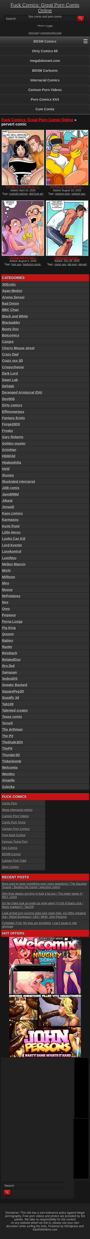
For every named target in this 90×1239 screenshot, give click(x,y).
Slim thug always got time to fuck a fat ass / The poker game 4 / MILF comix (42, 895)
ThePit (7, 748)
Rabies (7, 640)
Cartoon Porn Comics (16, 829)
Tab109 (7, 704)
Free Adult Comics (14, 835)
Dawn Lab (10, 380)
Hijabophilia (11, 462)
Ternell (7, 723)
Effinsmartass (13, 411)
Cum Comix (45, 109)
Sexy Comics (10, 867)
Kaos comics (12, 513)
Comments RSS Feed (50, 33)
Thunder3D (11, 755)
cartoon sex (78, 193)
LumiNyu (9, 558)
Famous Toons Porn (15, 841)
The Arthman (12, 729)
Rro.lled (8, 666)
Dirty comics (12, 405)
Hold (6, 468)
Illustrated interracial (18, 481)
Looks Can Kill (13, 538)
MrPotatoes (11, 596)
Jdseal (7, 500)
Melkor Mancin (13, 564)
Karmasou (10, 519)
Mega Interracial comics (17, 810)
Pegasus (9, 615)
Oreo (6, 608)
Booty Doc (10, 329)
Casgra (7, 341)
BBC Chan (10, 309)
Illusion (8, 475)
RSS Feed (34, 33)
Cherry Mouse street (18, 348)
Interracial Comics (45, 80)
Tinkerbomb (11, 761)
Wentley (8, 774)
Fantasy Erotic (13, 418)
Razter (7, 647)
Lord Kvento (12, 545)
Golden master (14, 443)
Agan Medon (12, 290)
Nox (5, 602)
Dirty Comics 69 (45, 51)
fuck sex (16, 264)
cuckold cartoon (18, 193)
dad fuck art (36, 193)
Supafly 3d (10, 697)
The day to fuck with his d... (23, 187)
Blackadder (11, 322)
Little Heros (11, 532)
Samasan (9, 672)
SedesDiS (10, 678)
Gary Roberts (13, 437)
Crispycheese (13, 367)
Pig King (9, 627)
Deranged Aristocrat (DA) (22, 392)
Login (50, 26)
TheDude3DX (12, 742)
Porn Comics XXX (45, 99)
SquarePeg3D (13, 691)
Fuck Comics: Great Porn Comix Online (45, 7)
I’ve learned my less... (23, 257)
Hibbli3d (8, 456)
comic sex (60, 264)
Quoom (8, 634)
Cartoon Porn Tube (14, 860)
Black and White (15, 316)
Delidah (8, 386)
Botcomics (10, 335)
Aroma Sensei (13, 297)
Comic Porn (9, 803)
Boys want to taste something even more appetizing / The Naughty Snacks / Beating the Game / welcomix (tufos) (44, 885)
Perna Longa (12, 621)
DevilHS (8, 399)
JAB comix (10, 488)
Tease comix (12, 716)
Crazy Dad (10, 354)
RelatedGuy (11, 659)
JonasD (8, 507)
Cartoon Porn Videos (45, 90)
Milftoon (8, 577)
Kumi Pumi (11, 526)
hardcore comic (32, 264)
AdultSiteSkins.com (45, 1229)
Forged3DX (11, 424)
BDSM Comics (45, 41)
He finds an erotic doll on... (67, 187)
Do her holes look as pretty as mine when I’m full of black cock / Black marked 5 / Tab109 (42, 905)
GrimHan (9, 449)
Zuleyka (8, 786)
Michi (6, 570)
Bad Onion (10, 303)
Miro (5, 583)
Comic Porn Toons (14, 822)
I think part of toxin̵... (67, 258)
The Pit (7, 736)
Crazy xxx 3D (12, 360)
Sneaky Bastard (14, 685)
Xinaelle (8, 780)
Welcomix (10, 767)
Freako (7, 430)
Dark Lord (10, 373)
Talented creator (15, 710)
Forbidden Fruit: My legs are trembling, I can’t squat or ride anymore (39, 924)
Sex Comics (10, 848)
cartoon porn (62, 193)
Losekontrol (11, 551)
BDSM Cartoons (45, 71)
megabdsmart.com (45, 61)
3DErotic (9, 284)
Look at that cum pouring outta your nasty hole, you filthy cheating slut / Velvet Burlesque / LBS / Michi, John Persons (44, 915)
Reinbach (9, 653)
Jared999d (10, 494)
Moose (7, 589)
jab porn (72, 264)
